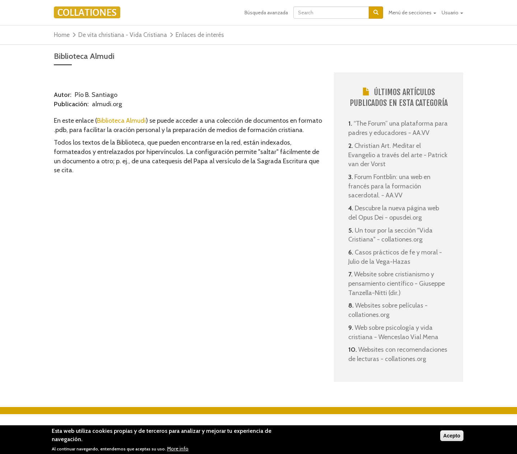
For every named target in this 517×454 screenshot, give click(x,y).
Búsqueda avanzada (266, 12)
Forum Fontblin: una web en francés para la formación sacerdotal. (389, 186)
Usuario (452, 12)
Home (62, 34)
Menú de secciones (412, 12)
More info (177, 449)
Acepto (451, 437)
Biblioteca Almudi (121, 121)
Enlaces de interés (200, 34)
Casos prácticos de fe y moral (396, 252)
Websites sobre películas (390, 305)
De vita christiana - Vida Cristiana (122, 34)
